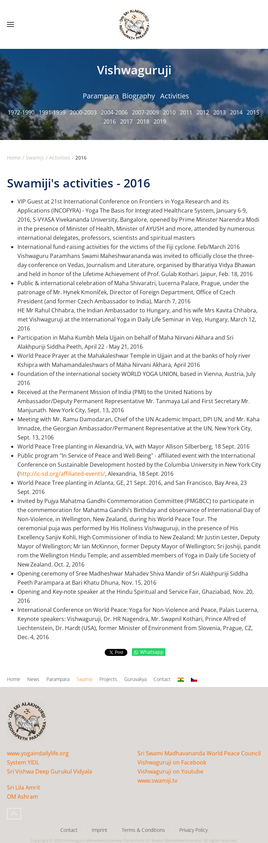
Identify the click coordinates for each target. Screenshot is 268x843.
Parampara (101, 96)
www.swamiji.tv (157, 780)
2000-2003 (83, 112)
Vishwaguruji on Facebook (171, 762)
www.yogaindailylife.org (38, 753)
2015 (253, 112)
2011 (186, 112)
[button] (10, 24)
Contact (162, 679)
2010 (169, 112)
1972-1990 (21, 112)
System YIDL (23, 762)
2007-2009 (145, 112)
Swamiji (84, 679)
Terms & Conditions (143, 830)
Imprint (99, 830)
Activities (174, 96)
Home (13, 679)
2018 (143, 121)
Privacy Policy (193, 830)
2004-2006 (114, 112)
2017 (126, 121)
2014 (236, 112)
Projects (108, 679)
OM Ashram (22, 796)
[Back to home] (134, 24)
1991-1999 (52, 112)
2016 (109, 121)
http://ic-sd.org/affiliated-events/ (62, 474)
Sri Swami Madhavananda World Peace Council (199, 753)
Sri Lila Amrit (23, 787)
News (33, 679)
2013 (219, 112)
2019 (160, 121)
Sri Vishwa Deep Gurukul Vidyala (49, 771)
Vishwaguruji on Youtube (170, 771)
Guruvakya (135, 679)
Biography (138, 96)
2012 (202, 112)
